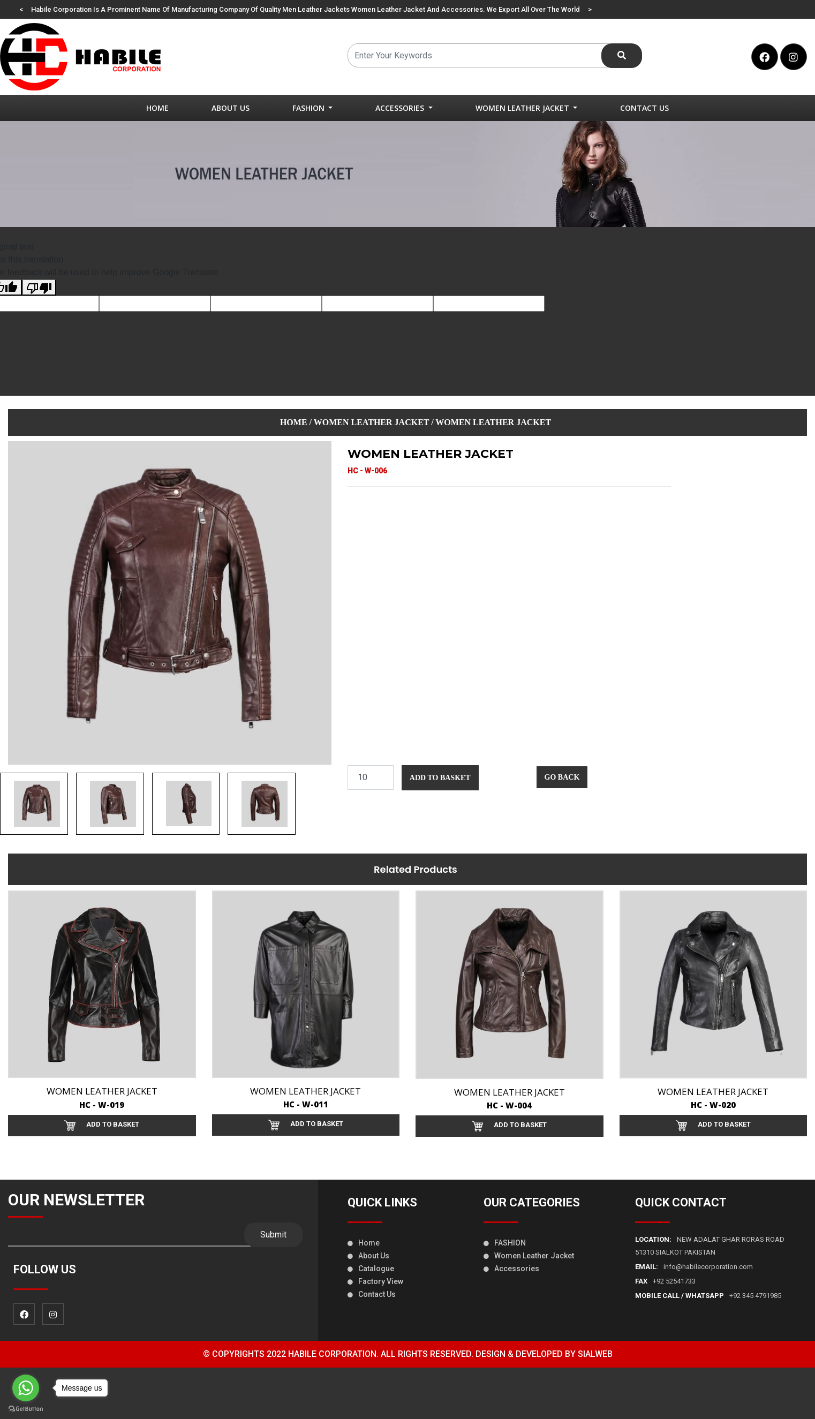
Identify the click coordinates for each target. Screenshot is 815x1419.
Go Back (562, 777)
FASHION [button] (309, 108)
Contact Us (644, 108)
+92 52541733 (665, 1281)
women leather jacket (371, 422)
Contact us (372, 1294)
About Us (231, 108)
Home (157, 108)
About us (368, 1255)
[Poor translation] (39, 287)
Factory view (375, 1281)
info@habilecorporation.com (694, 1267)
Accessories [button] (400, 108)
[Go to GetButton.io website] (26, 1408)
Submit (273, 1234)
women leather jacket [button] (523, 108)
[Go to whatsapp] (25, 1388)
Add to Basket (440, 778)
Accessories (511, 1268)
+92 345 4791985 (708, 1296)
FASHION (505, 1243)
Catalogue (371, 1268)
